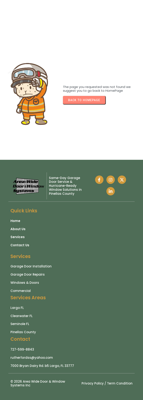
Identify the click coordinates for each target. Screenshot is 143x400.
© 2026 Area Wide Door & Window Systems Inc (37, 383)
